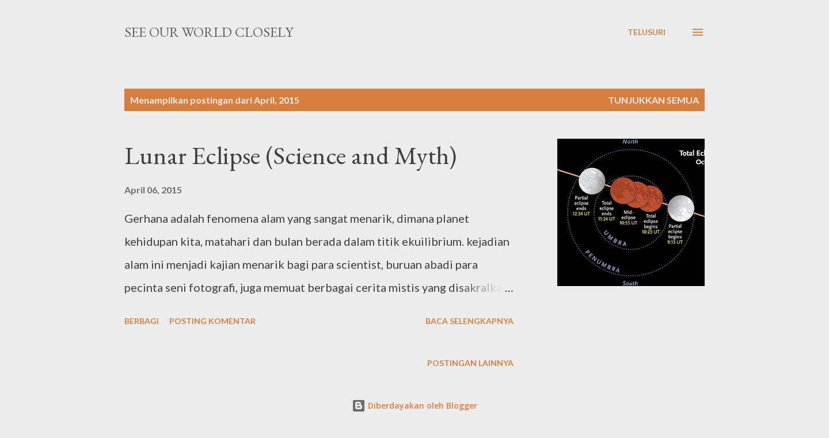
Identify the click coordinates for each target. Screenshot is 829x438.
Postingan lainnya (470, 363)
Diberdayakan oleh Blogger (414, 405)
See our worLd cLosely (208, 32)
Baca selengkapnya (469, 321)
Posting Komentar (212, 321)
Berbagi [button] (141, 321)
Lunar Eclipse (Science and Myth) (290, 155)
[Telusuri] (647, 32)
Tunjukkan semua (653, 99)
